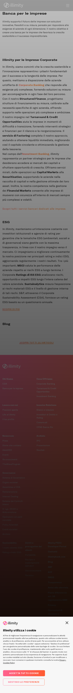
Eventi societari (9, 529)
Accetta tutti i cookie (24, 673)
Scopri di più (11, 309)
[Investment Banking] (35, 153)
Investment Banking (46, 396)
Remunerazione (9, 492)
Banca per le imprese (12, 388)
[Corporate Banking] (31, 85)
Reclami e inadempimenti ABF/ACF (32, 562)
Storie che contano (11, 445)
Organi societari (10, 482)
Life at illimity (8, 414)
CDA (4, 384)
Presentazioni (43, 445)
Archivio (6, 534)
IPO (38, 440)
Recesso (29, 575)
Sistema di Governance (13, 478)
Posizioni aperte (10, 410)
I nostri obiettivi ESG (12, 547)
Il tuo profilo (8, 419)
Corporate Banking (45, 384)
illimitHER (7, 450)
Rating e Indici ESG (11, 552)
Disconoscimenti (33, 570)
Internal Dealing (10, 496)
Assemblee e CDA (11, 487)
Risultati (40, 450)
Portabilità (30, 555)
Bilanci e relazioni (45, 410)
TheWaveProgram (11, 464)
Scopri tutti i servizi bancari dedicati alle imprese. (34, 208)
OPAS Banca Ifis (44, 427)
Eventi (5, 455)
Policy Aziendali (10, 524)
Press (5, 440)
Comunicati (41, 422)
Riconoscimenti (9, 459)
